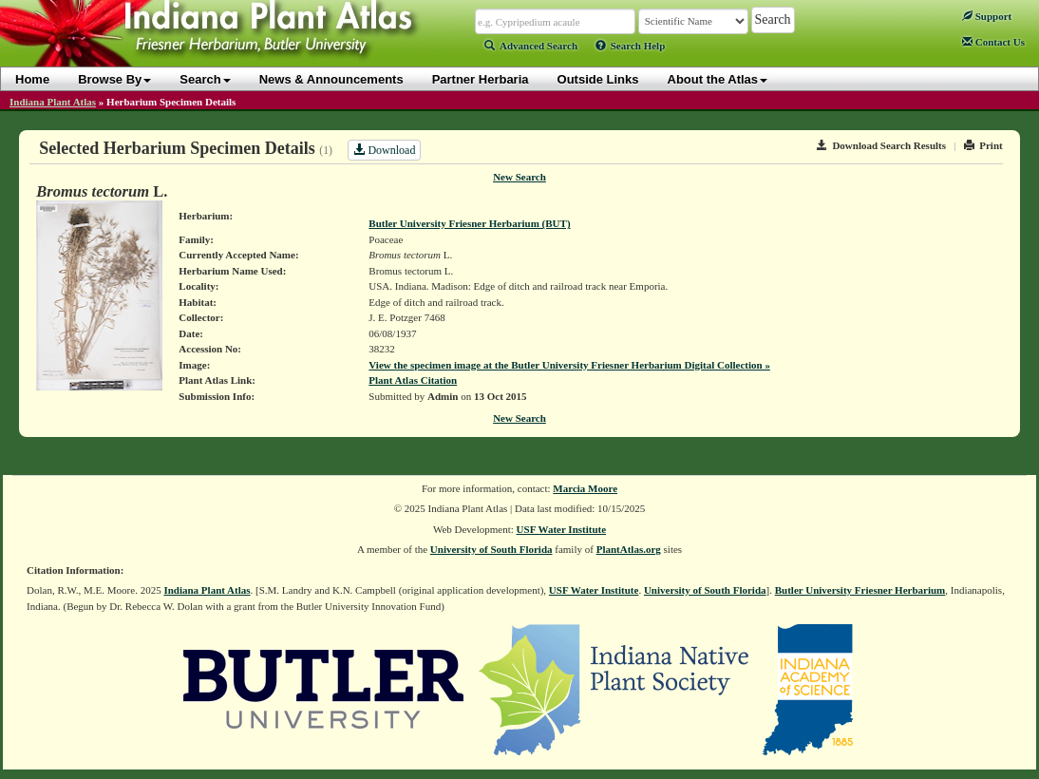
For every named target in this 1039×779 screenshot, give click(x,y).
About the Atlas (718, 79)
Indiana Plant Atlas (52, 101)
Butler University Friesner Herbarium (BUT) (469, 223)
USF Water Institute (562, 529)
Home (32, 79)
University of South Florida (491, 549)
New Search (519, 176)
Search (204, 79)
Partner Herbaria (480, 79)
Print (983, 145)
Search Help (630, 45)
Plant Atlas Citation (412, 380)
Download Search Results (881, 145)
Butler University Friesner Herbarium (860, 590)
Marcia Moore (585, 488)
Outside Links (598, 79)
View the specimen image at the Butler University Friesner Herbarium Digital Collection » (569, 364)
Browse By (114, 79)
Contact (993, 42)
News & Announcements (331, 79)
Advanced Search (530, 45)
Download (384, 150)
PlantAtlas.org (628, 549)
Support (986, 16)
